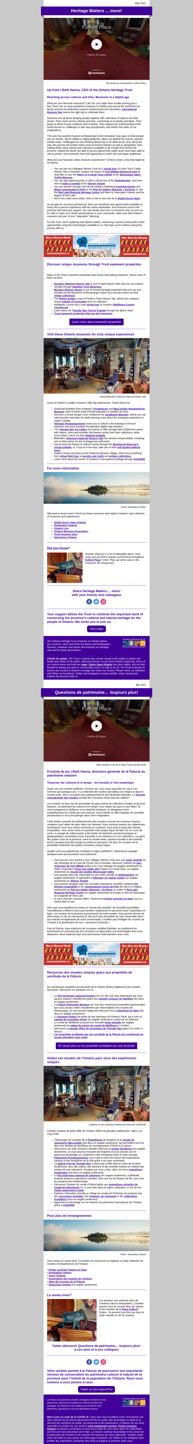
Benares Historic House (68, 289)
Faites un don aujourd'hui (96, 1389)
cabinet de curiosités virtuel (70, 1019)
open (84, 664)
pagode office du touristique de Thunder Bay (95, 1028)
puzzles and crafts (93, 456)
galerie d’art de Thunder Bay (74, 1163)
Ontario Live (61, 528)
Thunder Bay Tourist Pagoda (89, 310)
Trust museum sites (66, 534)
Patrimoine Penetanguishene (71, 1157)
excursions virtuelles (71, 1196)
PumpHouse (101, 408)
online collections (64, 295)
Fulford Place (93, 560)
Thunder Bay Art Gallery (73, 429)
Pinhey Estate (67, 298)
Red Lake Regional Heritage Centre (78, 192)
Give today (96, 628)
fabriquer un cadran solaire (109, 877)
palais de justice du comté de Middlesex (93, 1025)
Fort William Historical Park (121, 171)
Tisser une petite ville (86, 869)
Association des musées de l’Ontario (70, 1278)
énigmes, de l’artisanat (103, 1196)
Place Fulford (130, 1309)
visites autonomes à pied (69, 1190)
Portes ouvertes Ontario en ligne (68, 1269)
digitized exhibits (95, 435)
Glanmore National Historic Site (84, 438)
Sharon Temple (96, 183)
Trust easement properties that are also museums (83, 313)
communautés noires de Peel (102, 886)
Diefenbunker (123, 180)
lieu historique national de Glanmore (79, 1175)
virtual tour (110, 168)
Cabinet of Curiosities (74, 301)
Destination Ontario (65, 525)
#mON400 (139, 459)
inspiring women (125, 186)
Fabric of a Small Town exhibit (94, 174)
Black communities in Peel (69, 189)
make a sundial (71, 183)
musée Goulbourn (121, 1148)
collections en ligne (127, 1010)
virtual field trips (69, 456)
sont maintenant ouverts (102, 1426)
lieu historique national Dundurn (77, 995)
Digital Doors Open (129, 198)
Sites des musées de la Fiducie (67, 1281)
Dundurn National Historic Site (72, 283)
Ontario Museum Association (71, 531)
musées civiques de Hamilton (116, 998)
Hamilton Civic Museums (87, 286)
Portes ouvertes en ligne (118, 898)
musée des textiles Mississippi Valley (92, 871)
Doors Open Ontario (100, 664)
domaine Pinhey (67, 1016)
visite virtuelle (134, 860)
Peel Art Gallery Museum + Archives (114, 189)
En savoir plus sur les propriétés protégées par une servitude (96, 1045)
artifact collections (120, 456)
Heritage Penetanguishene (69, 423)
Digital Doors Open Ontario (70, 522)
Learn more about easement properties (96, 321)
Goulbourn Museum (116, 414)
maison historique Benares (73, 1004)
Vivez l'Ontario (57, 1275)
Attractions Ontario (65, 537)
